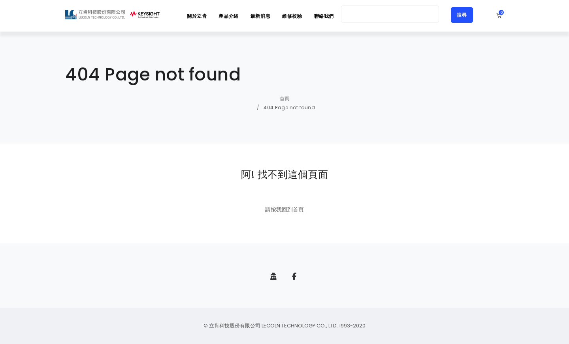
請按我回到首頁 (284, 209)
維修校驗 (292, 16)
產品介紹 (228, 16)
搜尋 (462, 14)
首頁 (285, 98)
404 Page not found (289, 107)
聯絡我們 (324, 16)
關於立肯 (197, 16)
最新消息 (260, 16)
